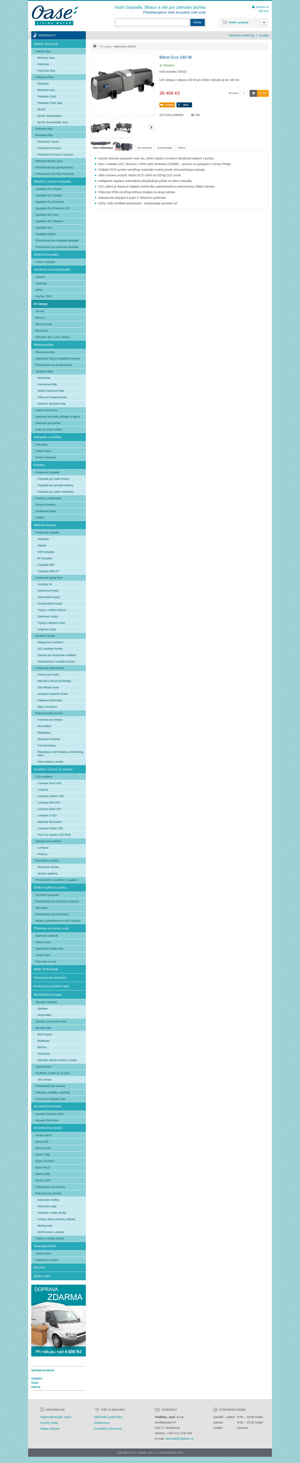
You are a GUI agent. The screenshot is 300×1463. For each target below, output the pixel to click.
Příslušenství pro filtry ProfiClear (54, 173)
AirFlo (38, 289)
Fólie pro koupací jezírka (52, 397)
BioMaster (44, 1040)
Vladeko (36, 1378)
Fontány (39, 465)
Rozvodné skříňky (48, 867)
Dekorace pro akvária (48, 1193)
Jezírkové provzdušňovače (51, 269)
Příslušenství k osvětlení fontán (56, 661)
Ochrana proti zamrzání (49, 977)
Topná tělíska (43, 1066)
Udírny (35, 1386)
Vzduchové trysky (48, 590)
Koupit (258, 93)
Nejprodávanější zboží (55, 1417)
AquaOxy (40, 283)
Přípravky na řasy (45, 961)
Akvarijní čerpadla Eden (49, 1113)
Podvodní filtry (43, 128)
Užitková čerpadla (45, 254)
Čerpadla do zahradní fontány (55, 485)
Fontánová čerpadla (47, 472)
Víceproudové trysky (50, 603)
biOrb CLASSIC (44, 1161)
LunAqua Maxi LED (49, 808)
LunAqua (43, 847)
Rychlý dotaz (49, 1422)
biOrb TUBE (42, 1154)
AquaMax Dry (43, 227)
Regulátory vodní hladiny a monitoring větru (60, 753)
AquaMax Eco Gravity (48, 195)
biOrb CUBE (42, 1174)
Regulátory (44, 732)
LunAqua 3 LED (47, 815)
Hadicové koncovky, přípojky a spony (57, 416)
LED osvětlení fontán (50, 648)
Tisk (195, 115)
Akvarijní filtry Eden (47, 1120)
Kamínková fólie (47, 384)
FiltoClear (43, 64)
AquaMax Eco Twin (47, 214)
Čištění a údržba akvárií (49, 1238)
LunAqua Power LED (50, 828)
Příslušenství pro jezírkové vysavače (57, 901)
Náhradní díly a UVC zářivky (52, 337)
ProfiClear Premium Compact (55, 154)
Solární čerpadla (45, 262)
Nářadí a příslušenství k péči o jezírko (58, 920)
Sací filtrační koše (48, 687)
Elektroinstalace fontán (49, 713)
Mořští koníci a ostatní (51, 1232)
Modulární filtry (44, 135)
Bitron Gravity (43, 324)
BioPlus (42, 1047)
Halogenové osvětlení (51, 642)
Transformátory (47, 745)
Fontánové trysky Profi (48, 577)
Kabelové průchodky (50, 700)
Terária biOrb (43, 1253)
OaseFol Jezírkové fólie (52, 403)
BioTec (42, 109)
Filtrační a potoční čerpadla (52, 181)
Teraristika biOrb (44, 1246)
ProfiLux (43, 854)
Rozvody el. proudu (47, 860)
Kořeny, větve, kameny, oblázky (56, 1219)
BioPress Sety (46, 57)
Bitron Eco (41, 330)
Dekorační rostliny (48, 1199)
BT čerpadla (45, 558)
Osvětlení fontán (45, 635)
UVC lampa (44, 1079)
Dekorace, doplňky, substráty (52, 1092)
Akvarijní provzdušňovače (50, 1021)
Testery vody (43, 942)
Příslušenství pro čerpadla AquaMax (57, 240)
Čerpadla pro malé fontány (53, 478)
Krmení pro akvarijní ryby (50, 1098)
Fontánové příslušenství (49, 668)
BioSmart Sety (46, 90)
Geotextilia (44, 377)
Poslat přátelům (172, 115)
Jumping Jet (45, 584)
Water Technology (45, 969)
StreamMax (44, 1015)
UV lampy (105, 46)
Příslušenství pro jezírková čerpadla (56, 247)
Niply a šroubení (47, 706)
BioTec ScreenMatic (49, 115)
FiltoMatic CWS (47, 96)
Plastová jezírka (45, 352)
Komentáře (164, 147)
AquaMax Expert (45, 234)
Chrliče (39, 517)
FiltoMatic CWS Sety (50, 102)
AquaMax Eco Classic (48, 188)
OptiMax (43, 1008)
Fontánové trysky (45, 511)
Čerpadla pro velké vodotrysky (56, 491)
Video (182, 147)
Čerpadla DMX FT (48, 571)
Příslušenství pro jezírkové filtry (54, 167)
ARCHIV (39, 1267)
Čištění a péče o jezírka (49, 887)
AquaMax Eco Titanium (49, 221)
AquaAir (40, 276)
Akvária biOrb (43, 1135)
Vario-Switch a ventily (50, 761)
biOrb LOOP (42, 1180)
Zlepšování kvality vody (49, 948)
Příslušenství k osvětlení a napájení (56, 879)
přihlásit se (262, 7)
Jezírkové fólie (44, 371)
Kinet (180, 1452)
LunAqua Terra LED (49, 783)
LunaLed (43, 789)
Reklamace (102, 1422)
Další (151, 127)
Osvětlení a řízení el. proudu (52, 769)
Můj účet (264, 10)
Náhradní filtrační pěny (49, 161)
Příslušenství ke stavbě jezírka (53, 365)
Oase (34, 1382)
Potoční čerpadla (45, 457)
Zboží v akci (41, 1276)
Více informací (103, 147)
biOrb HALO (42, 1167)
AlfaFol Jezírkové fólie (51, 390)
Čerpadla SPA (46, 564)
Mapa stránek (49, 1428)
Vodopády (41, 444)
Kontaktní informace (108, 1428)
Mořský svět (45, 1225)
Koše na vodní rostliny (48, 429)
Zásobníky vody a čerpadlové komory (57, 358)
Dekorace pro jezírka (47, 423)
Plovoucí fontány (45, 504)
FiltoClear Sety (46, 70)
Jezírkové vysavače (47, 894)
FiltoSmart (44, 1053)
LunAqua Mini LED (49, 802)
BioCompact (45, 1034)
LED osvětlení (43, 776)
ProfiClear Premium (49, 148)
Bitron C (40, 317)
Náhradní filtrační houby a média (57, 1060)
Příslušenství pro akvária (50, 1086)
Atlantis (42, 545)
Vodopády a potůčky (47, 437)
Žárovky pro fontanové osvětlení (57, 655)
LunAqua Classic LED (51, 796)
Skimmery (41, 907)
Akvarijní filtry (43, 1027)
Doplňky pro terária (46, 1260)
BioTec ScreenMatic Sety (53, 122)
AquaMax (43, 539)
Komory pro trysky (48, 674)
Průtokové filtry (44, 77)
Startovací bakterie (46, 935)
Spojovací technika (49, 739)
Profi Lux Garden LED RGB (54, 834)
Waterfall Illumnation (50, 821)
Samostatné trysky (49, 597)
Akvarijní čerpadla (46, 1002)
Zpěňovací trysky (48, 616)
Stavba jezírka (43, 344)
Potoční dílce (43, 450)
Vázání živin (42, 955)
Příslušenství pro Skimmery (51, 914)
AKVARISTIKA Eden (47, 1106)
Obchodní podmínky (241, 35)
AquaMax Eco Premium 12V (52, 208)
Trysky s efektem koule (51, 622)
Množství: (234, 93)
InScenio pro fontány (50, 719)
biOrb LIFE (42, 1141)
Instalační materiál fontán (53, 693)
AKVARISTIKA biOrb (47, 1128)
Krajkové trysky (47, 629)
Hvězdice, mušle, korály (52, 1212)
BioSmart (43, 83)
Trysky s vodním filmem (52, 610)
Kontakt (264, 35)
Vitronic (39, 311)
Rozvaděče (44, 726)
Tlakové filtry (43, 51)
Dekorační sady (47, 1206)
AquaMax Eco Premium (49, 201)
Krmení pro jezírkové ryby (51, 986)
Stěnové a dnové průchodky (54, 680)
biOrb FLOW (43, 1148)
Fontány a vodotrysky (48, 498)
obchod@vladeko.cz (179, 1438)
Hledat (197, 22)
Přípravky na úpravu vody (51, 928)
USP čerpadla (46, 551)
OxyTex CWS (43, 296)
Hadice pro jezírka (46, 410)
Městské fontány (44, 525)
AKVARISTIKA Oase (47, 994)
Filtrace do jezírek (45, 44)
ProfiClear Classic (48, 141)
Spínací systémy (47, 873)
